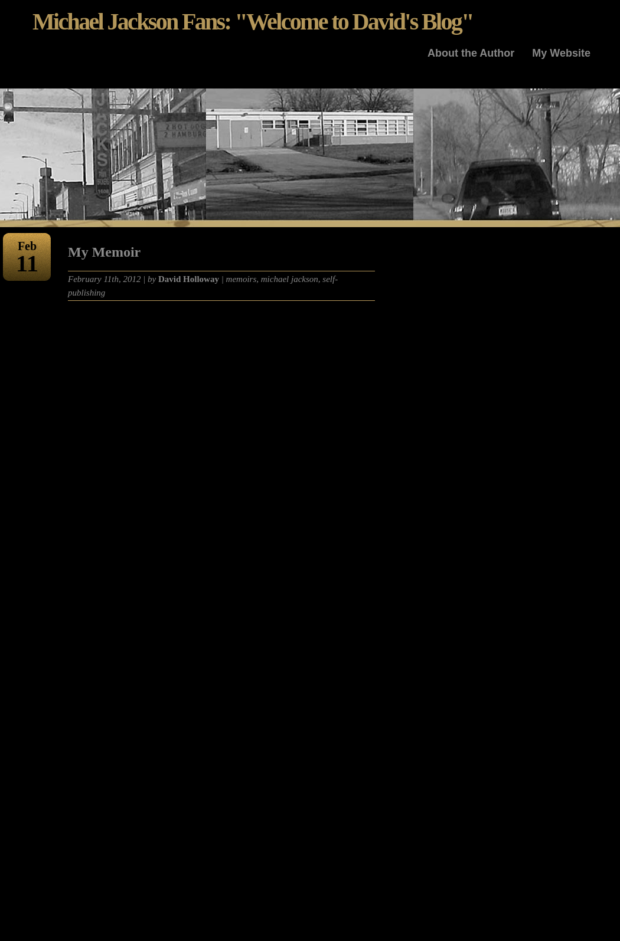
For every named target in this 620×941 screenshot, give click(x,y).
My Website (561, 53)
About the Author (471, 53)
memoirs (241, 279)
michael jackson (289, 279)
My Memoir (104, 252)
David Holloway (188, 279)
